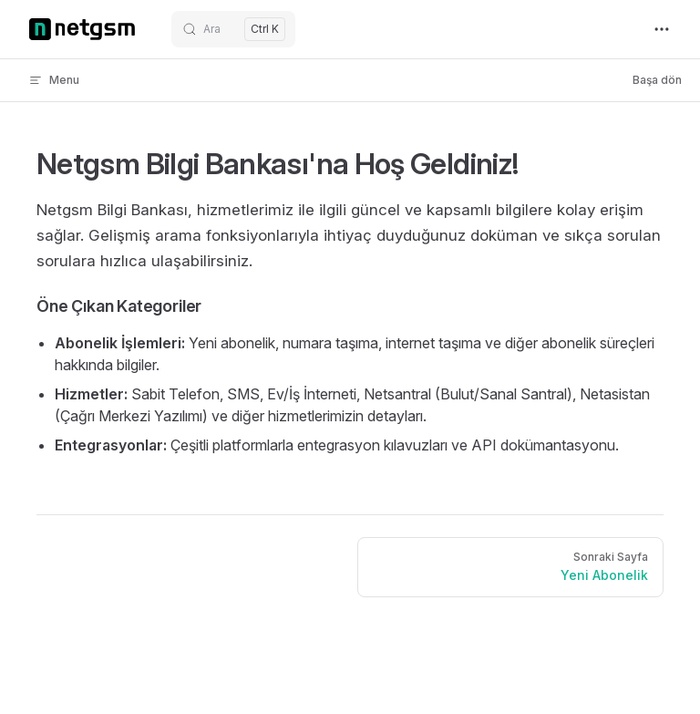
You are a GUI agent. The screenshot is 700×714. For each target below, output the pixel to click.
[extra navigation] (662, 29)
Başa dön (657, 80)
